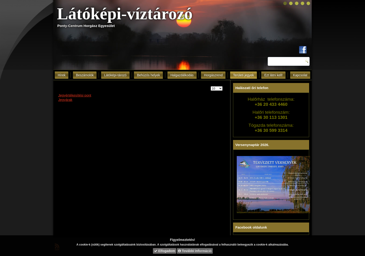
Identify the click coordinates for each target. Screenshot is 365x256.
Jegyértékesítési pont (74, 95)
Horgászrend (213, 75)
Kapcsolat (300, 75)
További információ (195, 251)
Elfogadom (164, 251)
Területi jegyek (243, 75)
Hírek (61, 75)
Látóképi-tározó (115, 75)
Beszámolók (85, 75)
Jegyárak (65, 100)
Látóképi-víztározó (125, 13)
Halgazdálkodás (182, 75)
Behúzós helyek (148, 75)
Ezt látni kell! (273, 75)
